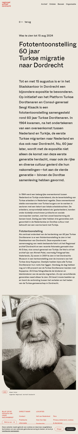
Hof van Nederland (43, 416)
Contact (22, 416)
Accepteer (70, 429)
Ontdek (52, 4)
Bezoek (61, 4)
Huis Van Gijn (41, 420)
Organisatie (71, 4)
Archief (44, 4)
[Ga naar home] (13, 4)
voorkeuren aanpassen (10, 431)
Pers (55, 416)
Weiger (59, 429)
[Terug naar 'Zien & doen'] (47, 21)
